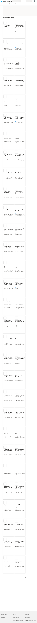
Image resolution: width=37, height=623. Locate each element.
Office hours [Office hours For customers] (14, 614)
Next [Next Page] (24, 577)
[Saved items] (23, 1)
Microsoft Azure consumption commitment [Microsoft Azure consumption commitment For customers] (18, 620)
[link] (8, 29)
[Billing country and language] (29, 1)
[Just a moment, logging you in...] (34, 1)
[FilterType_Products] (3, 9)
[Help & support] (22, 1)
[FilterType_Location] (3, 7)
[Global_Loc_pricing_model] (3, 15)
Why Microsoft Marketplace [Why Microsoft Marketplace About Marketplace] (4, 614)
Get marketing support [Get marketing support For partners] (27, 617)
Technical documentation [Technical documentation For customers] (16, 617)
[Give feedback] (21, 1)
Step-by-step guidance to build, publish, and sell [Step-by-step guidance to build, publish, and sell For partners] (30, 620)
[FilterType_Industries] (3, 11)
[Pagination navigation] (20, 578)
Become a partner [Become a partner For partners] (27, 614)
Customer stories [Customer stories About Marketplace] (3, 617)
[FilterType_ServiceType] (3, 13)
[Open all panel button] (2, 3)
